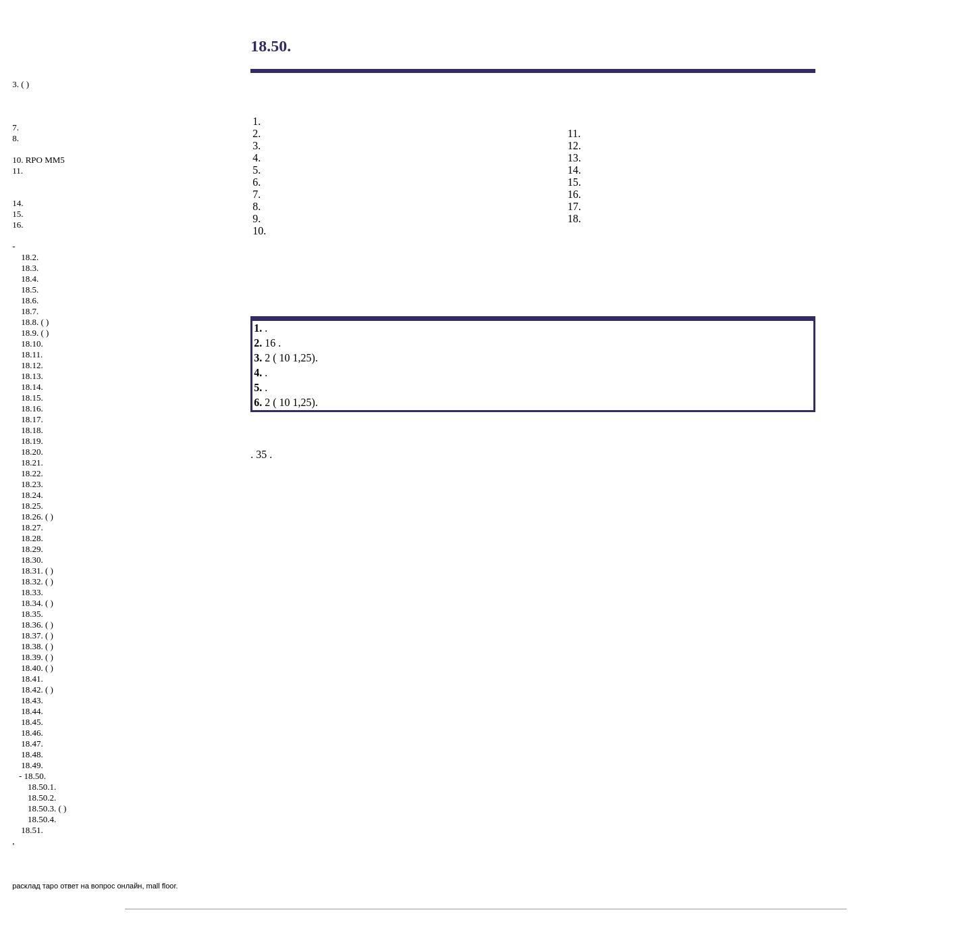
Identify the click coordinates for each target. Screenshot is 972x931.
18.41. (32, 679)
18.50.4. (42, 819)
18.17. (32, 419)
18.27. (32, 527)
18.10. (32, 343)
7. (15, 127)
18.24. (32, 495)
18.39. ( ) (37, 657)
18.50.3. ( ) (47, 808)
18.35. (32, 614)
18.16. (32, 408)
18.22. (32, 473)
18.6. (29, 300)
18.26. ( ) (37, 516)
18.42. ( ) (37, 689)
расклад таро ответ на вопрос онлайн (77, 886)
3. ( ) (20, 84)
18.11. (32, 354)
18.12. (32, 365)
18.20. (32, 452)
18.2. (29, 257)
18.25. (32, 506)
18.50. (35, 776)
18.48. (32, 754)
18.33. (32, 592)
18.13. (32, 376)
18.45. (32, 722)
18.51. (32, 830)
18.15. (32, 398)
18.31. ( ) (37, 570)
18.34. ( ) (37, 603)
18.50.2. (42, 797)
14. (17, 203)
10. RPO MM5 (38, 160)
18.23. (32, 484)
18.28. (32, 538)
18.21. (32, 462)
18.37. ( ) (37, 635)
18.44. (32, 711)
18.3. (29, 268)
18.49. (32, 765)
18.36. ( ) (37, 625)
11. (17, 171)
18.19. (32, 441)
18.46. (32, 733)
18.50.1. (42, 787)
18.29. (32, 549)
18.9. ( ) (35, 333)
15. (17, 214)
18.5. (29, 289)
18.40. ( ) (37, 668)
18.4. (29, 279)
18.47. (32, 743)
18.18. (32, 430)
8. (15, 138)
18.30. (32, 560)
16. (17, 225)
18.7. (29, 311)
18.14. (32, 387)
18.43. (32, 700)
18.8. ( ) (35, 322)
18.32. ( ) (37, 581)
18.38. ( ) (37, 646)
